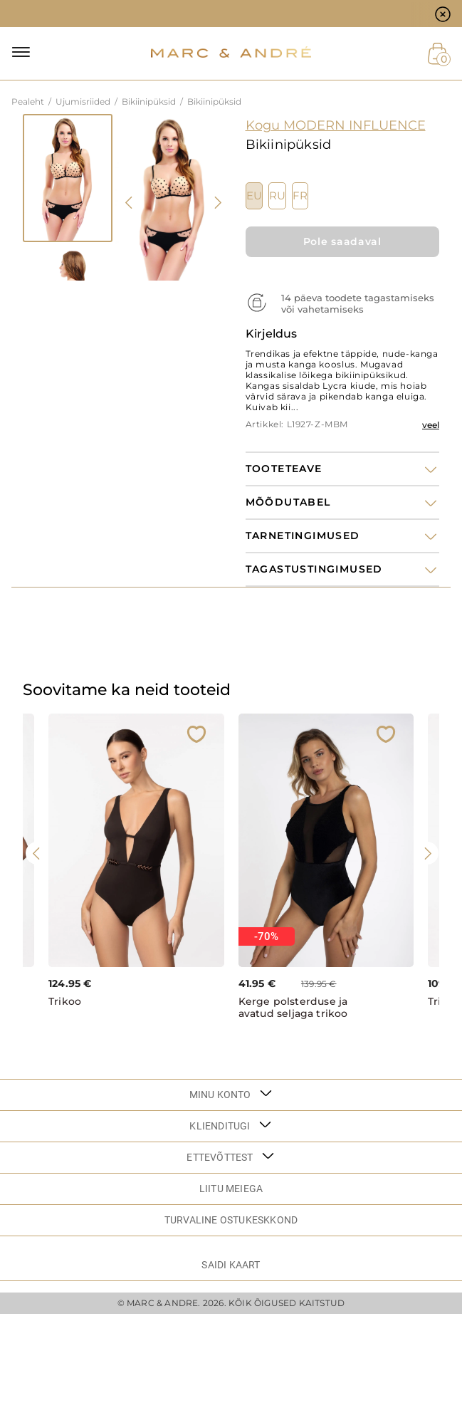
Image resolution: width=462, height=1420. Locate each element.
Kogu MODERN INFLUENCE (336, 125)
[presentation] (129, 202)
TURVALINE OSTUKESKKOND (231, 1220)
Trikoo (64, 1002)
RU (277, 195)
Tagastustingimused (314, 569)
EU (254, 195)
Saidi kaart (230, 1264)
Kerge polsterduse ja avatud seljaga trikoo (293, 1008)
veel (430, 424)
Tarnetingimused (303, 536)
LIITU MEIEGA (231, 1188)
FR (300, 195)
